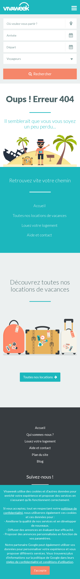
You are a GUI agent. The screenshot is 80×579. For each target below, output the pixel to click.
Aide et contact (39, 235)
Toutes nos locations (40, 377)
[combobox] (40, 58)
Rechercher (40, 74)
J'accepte (40, 570)
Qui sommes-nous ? (40, 434)
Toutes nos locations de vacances (40, 215)
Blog (40, 461)
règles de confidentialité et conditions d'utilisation (39, 562)
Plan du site (40, 455)
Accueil (39, 205)
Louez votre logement (40, 225)
